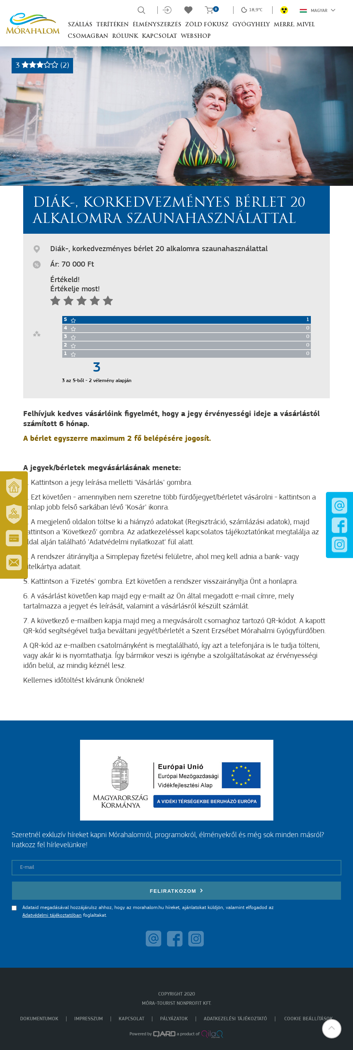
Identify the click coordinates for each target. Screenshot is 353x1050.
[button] (331, 1028)
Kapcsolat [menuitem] (131, 1018)
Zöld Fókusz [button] (207, 25)
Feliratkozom (176, 890)
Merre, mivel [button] (294, 25)
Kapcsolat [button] (159, 36)
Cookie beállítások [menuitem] (308, 1018)
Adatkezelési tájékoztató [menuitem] (235, 1018)
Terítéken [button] (112, 25)
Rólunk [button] (125, 36)
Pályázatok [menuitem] (174, 1018)
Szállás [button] (80, 25)
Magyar (318, 10)
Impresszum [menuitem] (88, 1018)
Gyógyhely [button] (251, 25)
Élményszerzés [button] (157, 25)
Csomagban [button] (88, 36)
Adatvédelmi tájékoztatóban (52, 915)
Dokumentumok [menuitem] (39, 1018)
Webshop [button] (196, 36)
